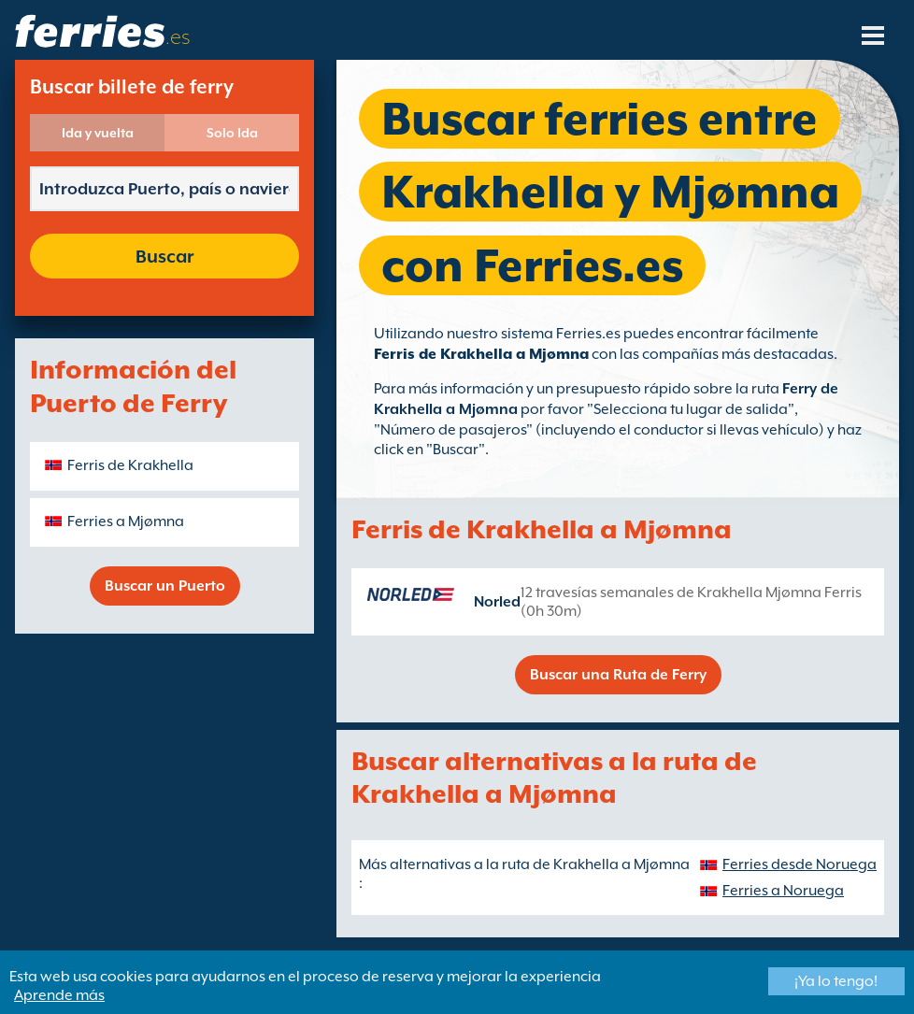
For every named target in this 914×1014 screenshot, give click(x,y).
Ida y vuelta (98, 132)
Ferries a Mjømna (125, 521)
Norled (497, 601)
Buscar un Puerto (165, 586)
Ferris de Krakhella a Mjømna (481, 354)
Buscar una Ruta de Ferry (618, 674)
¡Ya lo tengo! (836, 981)
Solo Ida (232, 132)
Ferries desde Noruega (799, 864)
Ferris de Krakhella (130, 465)
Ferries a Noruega (783, 890)
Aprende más (59, 995)
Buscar (164, 256)
